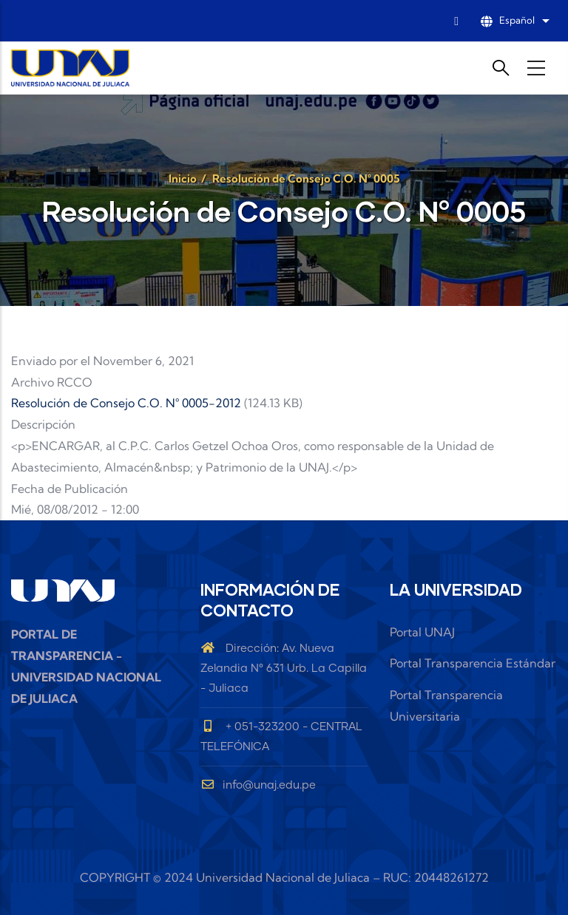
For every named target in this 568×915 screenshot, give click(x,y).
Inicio (183, 178)
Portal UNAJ (422, 632)
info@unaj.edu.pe (258, 785)
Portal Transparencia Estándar (472, 663)
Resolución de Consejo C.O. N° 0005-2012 (126, 402)
